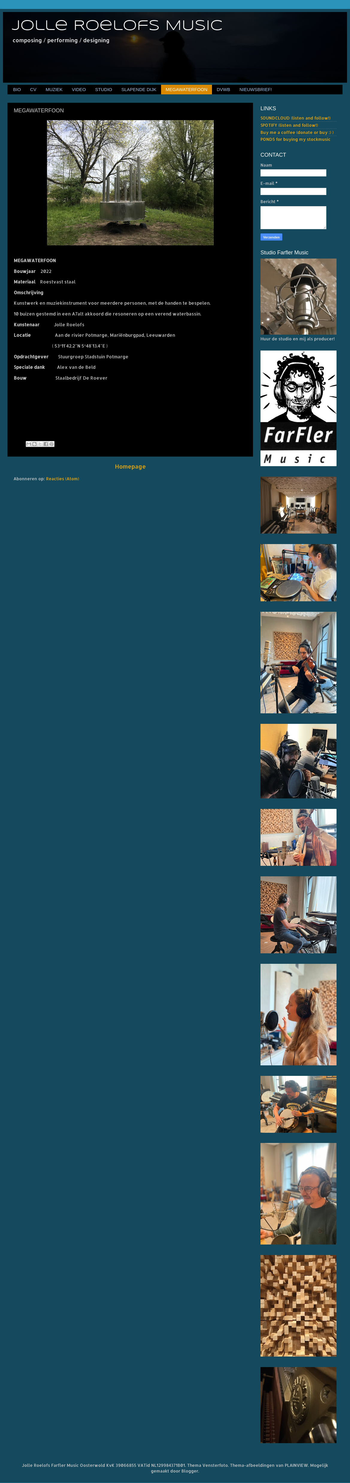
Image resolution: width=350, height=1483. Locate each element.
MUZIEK (54, 89)
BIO (17, 89)
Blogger (189, 1470)
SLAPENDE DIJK (138, 89)
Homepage (130, 466)
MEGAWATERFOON (186, 89)
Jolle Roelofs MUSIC (117, 26)
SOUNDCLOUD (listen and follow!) (295, 117)
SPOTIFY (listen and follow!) (289, 125)
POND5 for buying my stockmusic (295, 139)
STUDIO (103, 89)
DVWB (223, 89)
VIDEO (79, 89)
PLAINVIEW (296, 1465)
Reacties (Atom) (62, 478)
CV (33, 89)
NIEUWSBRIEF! (256, 89)
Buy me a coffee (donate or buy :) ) (297, 132)
